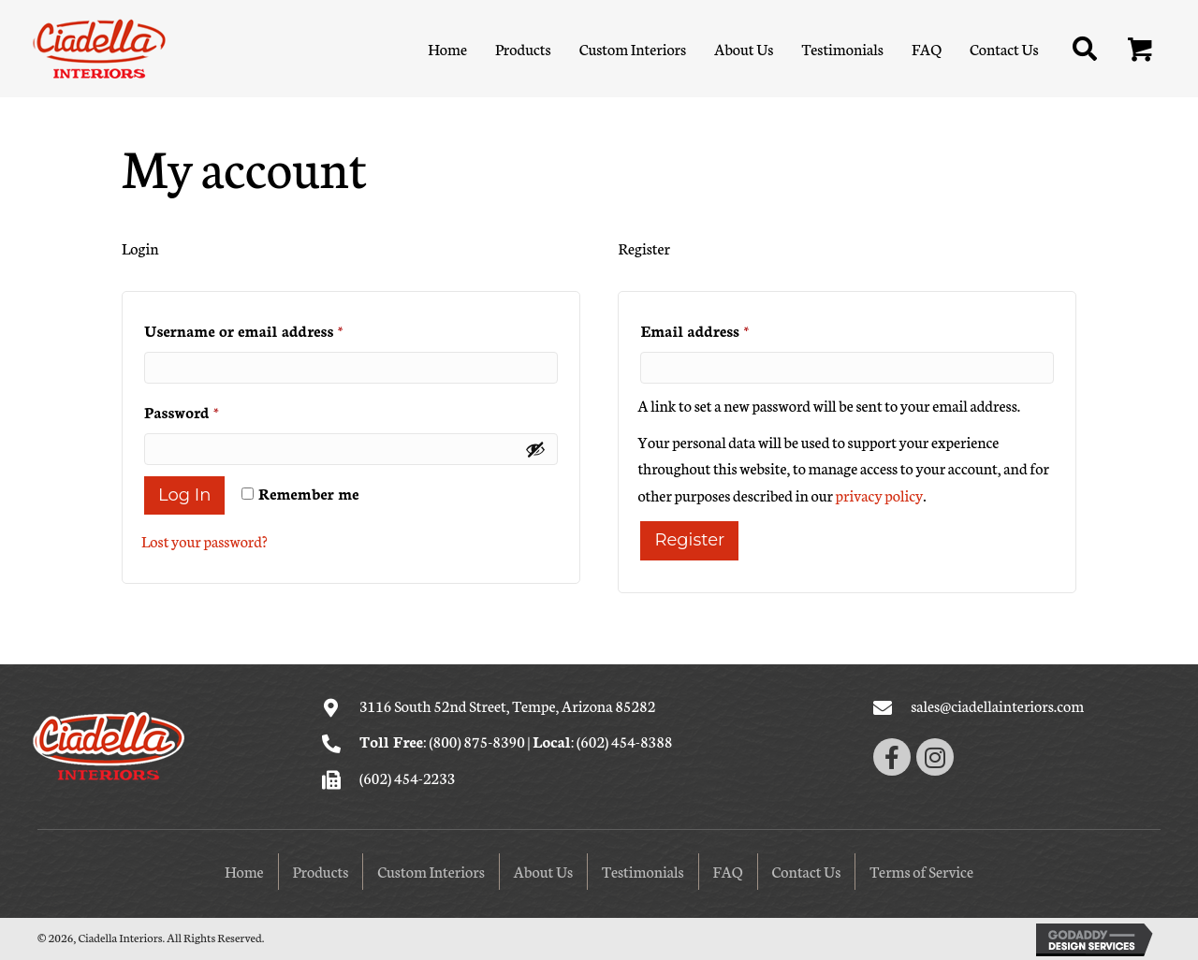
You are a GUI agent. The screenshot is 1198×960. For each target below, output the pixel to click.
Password (213, 408)
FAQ (728, 870)
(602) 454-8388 (624, 740)
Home (244, 870)
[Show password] (535, 449)
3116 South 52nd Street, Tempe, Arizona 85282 (507, 705)
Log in (184, 495)
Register (689, 540)
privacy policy (880, 494)
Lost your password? (204, 540)
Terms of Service (921, 870)
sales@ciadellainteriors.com (997, 705)
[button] (1141, 50)
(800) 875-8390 (476, 740)
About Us (543, 870)
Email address (725, 327)
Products (321, 870)
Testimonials (643, 870)
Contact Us (806, 870)
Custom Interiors (431, 870)
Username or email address (275, 327)
